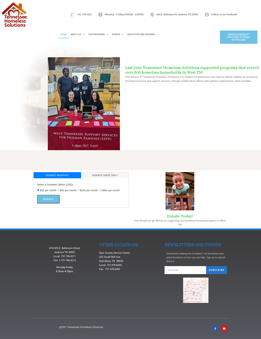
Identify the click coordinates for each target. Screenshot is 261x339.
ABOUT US (77, 34)
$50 (68, 190)
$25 (48, 190)
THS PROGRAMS (98, 34)
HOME (63, 34)
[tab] (57, 175)
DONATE (117, 34)
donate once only (105, 175)
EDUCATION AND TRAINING (142, 34)
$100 (89, 190)
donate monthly (57, 175)
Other (110, 190)
